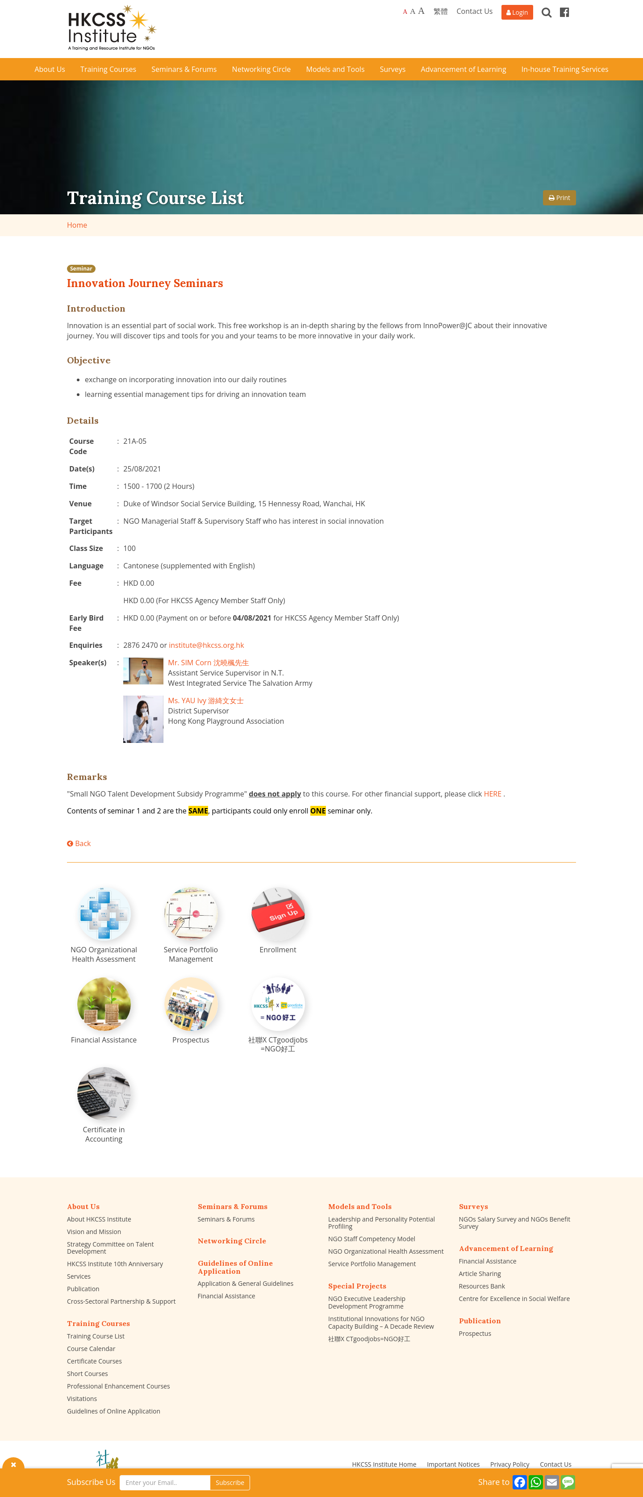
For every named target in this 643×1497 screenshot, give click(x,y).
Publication (83, 1288)
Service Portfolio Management (372, 1263)
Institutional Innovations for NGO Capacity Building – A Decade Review (381, 1322)
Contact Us (475, 11)
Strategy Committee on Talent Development (110, 1248)
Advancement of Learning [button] (463, 69)
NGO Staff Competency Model (371, 1238)
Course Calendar (91, 1348)
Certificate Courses (94, 1361)
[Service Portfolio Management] (191, 925)
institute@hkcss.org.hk (206, 645)
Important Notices (453, 1464)
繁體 (441, 11)
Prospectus (475, 1333)
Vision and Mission (94, 1231)
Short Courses (87, 1373)
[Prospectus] (191, 1011)
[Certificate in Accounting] (104, 1105)
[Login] (517, 12)
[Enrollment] (278, 921)
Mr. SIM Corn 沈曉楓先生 (208, 662)
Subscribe (230, 1482)
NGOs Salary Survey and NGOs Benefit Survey (515, 1223)
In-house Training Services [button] (565, 69)
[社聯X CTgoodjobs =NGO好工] (278, 1015)
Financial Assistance (226, 1296)
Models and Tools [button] (335, 69)
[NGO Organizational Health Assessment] (104, 925)
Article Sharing (480, 1273)
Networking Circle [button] (261, 69)
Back (79, 843)
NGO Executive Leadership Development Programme (366, 1302)
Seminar (81, 268)
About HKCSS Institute (99, 1219)
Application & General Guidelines (246, 1283)
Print (559, 197)
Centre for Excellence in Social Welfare (514, 1298)
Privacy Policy (509, 1464)
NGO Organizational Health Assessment (386, 1251)
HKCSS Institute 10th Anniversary (115, 1263)
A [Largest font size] (421, 10)
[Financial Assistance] (104, 1011)
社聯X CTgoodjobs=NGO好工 (369, 1338)
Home (77, 225)
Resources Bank (482, 1286)
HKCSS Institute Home (384, 1464)
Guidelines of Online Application (113, 1411)
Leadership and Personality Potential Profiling (381, 1223)
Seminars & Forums (226, 1219)
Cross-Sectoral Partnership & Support (121, 1301)
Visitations (82, 1398)
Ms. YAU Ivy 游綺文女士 (206, 700)
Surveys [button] (393, 69)
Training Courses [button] (108, 69)
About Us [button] (49, 69)
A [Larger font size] (413, 11)
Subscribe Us (91, 1481)
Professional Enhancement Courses (118, 1386)
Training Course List (96, 1336)
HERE (492, 794)
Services (79, 1276)
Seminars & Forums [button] (184, 69)
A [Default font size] (405, 11)
